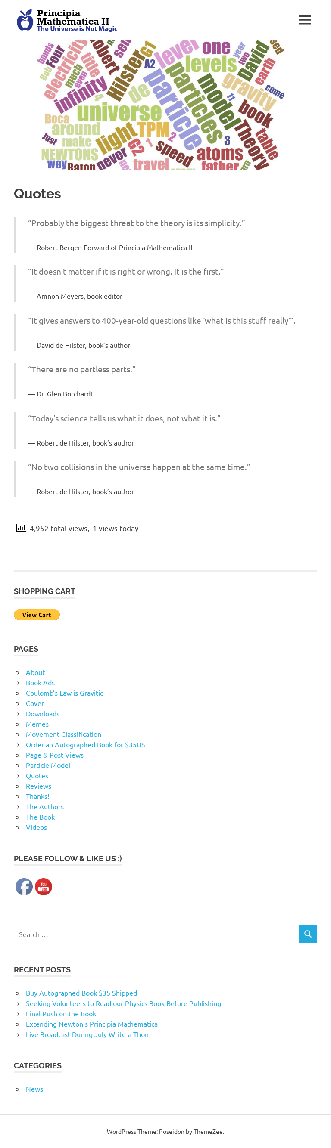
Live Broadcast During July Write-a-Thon (87, 1034)
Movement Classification (63, 734)
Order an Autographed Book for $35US (85, 744)
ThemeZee (208, 1131)
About (35, 672)
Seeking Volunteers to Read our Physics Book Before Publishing (123, 1003)
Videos (36, 827)
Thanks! (37, 796)
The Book (40, 816)
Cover (35, 703)
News (34, 1088)
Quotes (37, 775)
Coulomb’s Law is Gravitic (64, 692)
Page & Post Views (55, 754)
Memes (37, 723)
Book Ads (40, 682)
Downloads (42, 713)
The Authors (45, 806)
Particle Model (48, 765)
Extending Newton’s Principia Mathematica (92, 1023)
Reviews (38, 785)
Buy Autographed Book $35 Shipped (81, 992)
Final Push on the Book (61, 1013)
